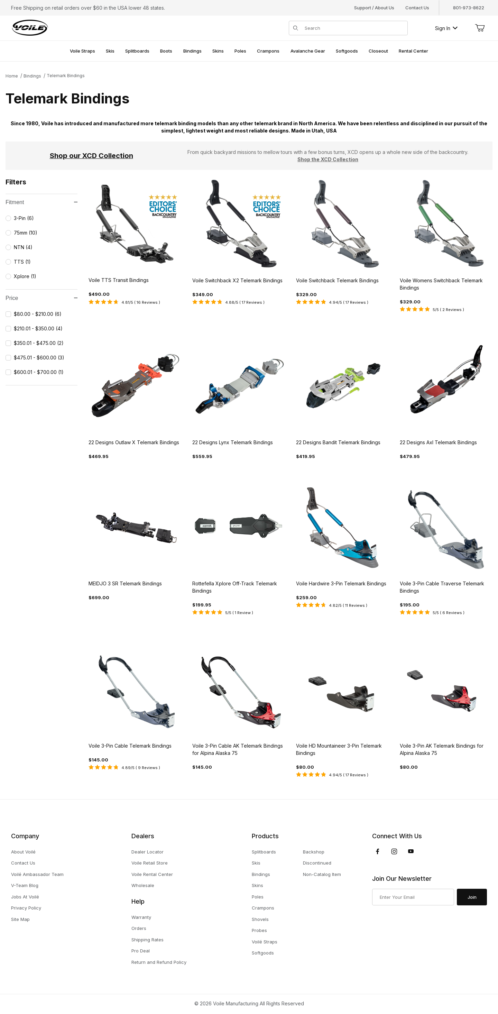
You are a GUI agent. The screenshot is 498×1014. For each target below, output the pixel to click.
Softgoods (263, 953)
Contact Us (417, 7)
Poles (258, 896)
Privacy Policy (26, 908)
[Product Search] (354, 28)
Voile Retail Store (149, 863)
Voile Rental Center (152, 874)
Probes (259, 930)
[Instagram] (394, 851)
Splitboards (264, 852)
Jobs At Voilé (25, 896)
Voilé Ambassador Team (37, 874)
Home (12, 76)
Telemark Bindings (66, 75)
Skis (256, 863)
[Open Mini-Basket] (479, 28)
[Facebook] (377, 851)
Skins (257, 885)
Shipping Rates (147, 939)
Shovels (260, 919)
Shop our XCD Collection (91, 156)
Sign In (446, 28)
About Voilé (23, 852)
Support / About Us (374, 7)
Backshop (313, 852)
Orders (138, 928)
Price (41, 298)
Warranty (141, 917)
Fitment (41, 202)
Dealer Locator (147, 852)
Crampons (263, 908)
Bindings (32, 76)
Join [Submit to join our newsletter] (472, 897)
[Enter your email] (413, 897)
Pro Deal (140, 950)
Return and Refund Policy (158, 962)
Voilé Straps (264, 941)
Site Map (20, 919)
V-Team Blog (24, 885)
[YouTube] (410, 851)
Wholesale (142, 885)
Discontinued (317, 863)
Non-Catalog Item (322, 874)
